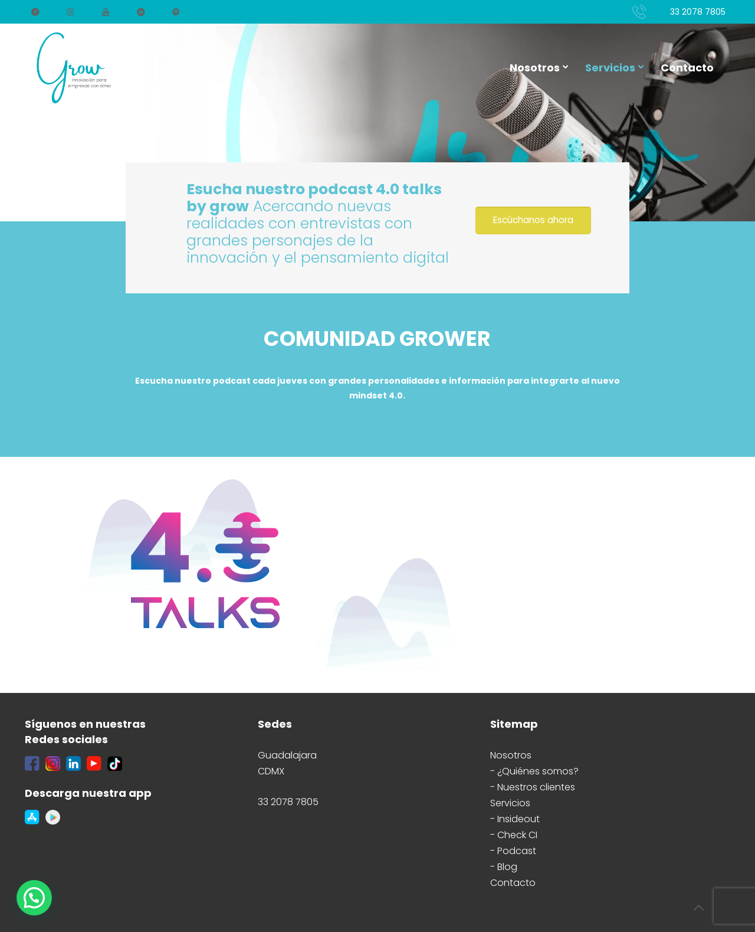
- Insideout (515, 819)
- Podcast (513, 851)
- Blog (503, 867)
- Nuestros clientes (532, 787)
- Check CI (513, 835)
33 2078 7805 (698, 12)
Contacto (513, 883)
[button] (34, 897)
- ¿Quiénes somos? (534, 771)
